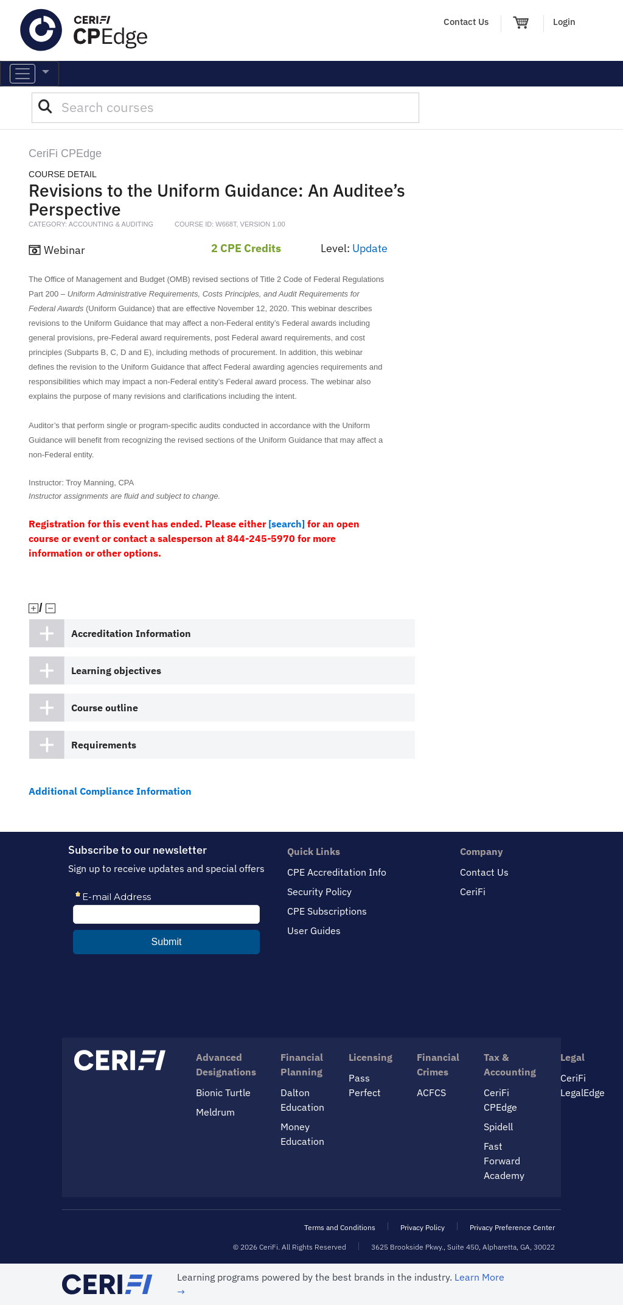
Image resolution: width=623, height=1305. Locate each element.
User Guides (314, 930)
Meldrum (215, 1112)
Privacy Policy (422, 1227)
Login (564, 21)
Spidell (498, 1126)
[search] (286, 524)
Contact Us (466, 21)
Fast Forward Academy (504, 1160)
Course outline (104, 708)
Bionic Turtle (223, 1092)
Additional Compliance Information (110, 791)
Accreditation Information (131, 633)
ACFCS (431, 1092)
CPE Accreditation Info (336, 872)
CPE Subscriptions (327, 911)
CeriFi (473, 891)
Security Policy (319, 891)
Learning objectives (116, 670)
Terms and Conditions (339, 1227)
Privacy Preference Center (512, 1227)
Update (370, 248)
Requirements (103, 745)
